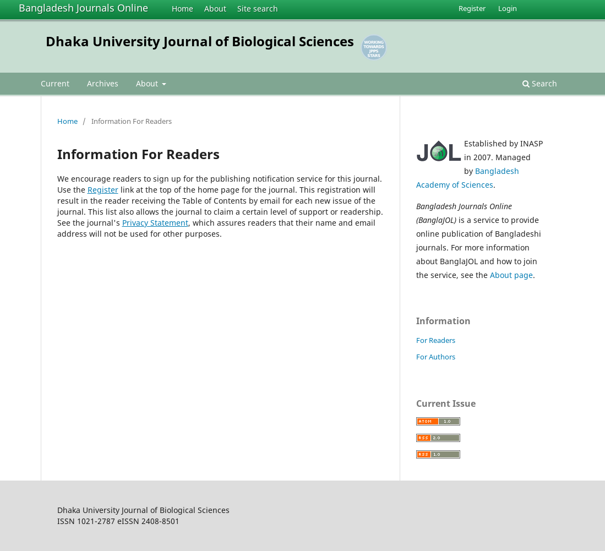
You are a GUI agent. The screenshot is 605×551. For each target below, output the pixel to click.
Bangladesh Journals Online (83, 7)
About (215, 8)
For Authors (435, 357)
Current (55, 83)
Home (182, 8)
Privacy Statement (155, 222)
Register (472, 8)
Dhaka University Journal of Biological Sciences (200, 41)
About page (511, 275)
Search (539, 83)
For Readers (435, 340)
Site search (257, 8)
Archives (102, 83)
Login (507, 8)
